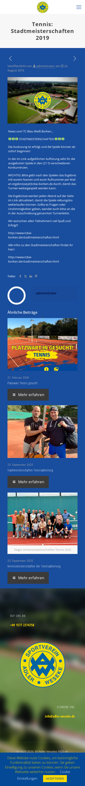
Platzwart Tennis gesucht (22, 383)
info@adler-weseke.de (60, 716)
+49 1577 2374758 (22, 625)
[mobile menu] (79, 7)
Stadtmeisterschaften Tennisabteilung (30, 470)
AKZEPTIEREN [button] (55, 778)
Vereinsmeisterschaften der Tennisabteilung (34, 566)
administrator (45, 66)
